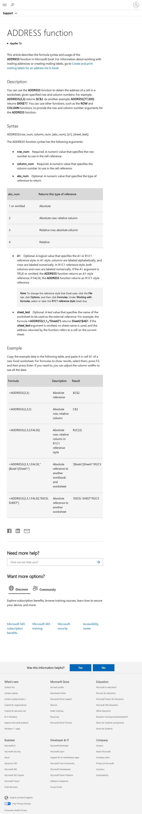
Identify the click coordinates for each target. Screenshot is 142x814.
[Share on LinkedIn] (16, 530)
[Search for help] (13, 5)
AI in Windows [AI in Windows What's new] (10, 716)
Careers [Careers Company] (99, 745)
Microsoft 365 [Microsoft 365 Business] (10, 769)
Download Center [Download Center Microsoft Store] (58, 693)
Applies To (15, 43)
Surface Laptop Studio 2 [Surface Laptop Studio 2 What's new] (15, 699)
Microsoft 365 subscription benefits (16, 628)
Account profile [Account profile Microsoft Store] (57, 687)
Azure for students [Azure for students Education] (104, 728)
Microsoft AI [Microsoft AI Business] (9, 745)
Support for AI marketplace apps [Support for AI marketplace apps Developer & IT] (64, 757)
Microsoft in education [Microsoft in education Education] (106, 687)
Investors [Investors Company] (100, 769)
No (103, 668)
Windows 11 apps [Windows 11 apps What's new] (12, 728)
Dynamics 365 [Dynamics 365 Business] (10, 763)
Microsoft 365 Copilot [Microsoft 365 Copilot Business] (14, 775)
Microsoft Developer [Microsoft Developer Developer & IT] (59, 745)
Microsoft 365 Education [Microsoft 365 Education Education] (107, 705)
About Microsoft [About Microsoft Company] (103, 751)
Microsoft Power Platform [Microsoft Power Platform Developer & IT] (61, 775)
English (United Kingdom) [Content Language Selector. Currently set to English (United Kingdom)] (21, 797)
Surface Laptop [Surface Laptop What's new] (11, 693)
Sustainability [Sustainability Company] (102, 775)
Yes (80, 668)
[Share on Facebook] (9, 530)
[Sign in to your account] (136, 5)
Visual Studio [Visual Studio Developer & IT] (56, 787)
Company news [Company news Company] (103, 757)
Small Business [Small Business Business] (11, 787)
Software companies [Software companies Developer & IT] (59, 781)
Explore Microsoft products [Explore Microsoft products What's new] (16, 722)
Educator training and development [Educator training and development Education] (112, 716)
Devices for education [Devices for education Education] (106, 693)
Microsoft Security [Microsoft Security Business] (12, 751)
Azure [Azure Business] (7, 757)
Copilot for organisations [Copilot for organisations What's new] (15, 705)
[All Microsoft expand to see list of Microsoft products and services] (4, 5)
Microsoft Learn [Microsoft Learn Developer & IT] (57, 751)
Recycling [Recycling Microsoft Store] (54, 716)
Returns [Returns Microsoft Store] (53, 705)
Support (8, 13)
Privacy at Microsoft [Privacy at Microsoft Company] (105, 763)
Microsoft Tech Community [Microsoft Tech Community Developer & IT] (62, 763)
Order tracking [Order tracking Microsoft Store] (56, 710)
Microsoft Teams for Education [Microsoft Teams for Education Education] (110, 699)
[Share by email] (25, 530)
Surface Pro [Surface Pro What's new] (9, 687)
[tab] (19, 589)
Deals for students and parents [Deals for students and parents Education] (110, 722)
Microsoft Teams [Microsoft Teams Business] (11, 781)
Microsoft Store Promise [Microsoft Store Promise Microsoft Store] (61, 722)
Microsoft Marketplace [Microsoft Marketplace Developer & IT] (60, 769)
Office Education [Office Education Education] (103, 710)
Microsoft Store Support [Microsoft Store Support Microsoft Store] (61, 699)
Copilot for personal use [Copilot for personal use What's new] (15, 710)
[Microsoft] (71, 3)
